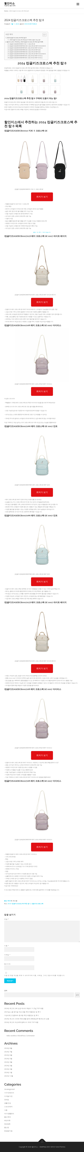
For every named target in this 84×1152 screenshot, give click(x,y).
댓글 (6, 919)
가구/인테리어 (9, 1093)
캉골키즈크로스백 (37, 904)
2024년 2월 (8, 1069)
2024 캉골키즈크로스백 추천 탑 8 (16, 38)
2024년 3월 (8, 1066)
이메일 (7, 955)
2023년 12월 (8, 1076)
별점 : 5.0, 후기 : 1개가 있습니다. (42, 232)
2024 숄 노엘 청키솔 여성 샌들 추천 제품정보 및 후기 (22, 1012)
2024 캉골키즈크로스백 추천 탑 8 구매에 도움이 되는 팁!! (25, 40)
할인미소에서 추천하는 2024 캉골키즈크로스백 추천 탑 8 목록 (25, 42)
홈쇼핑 (6, 1127)
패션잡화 (7, 1124)
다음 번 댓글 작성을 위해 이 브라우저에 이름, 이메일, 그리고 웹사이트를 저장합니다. (34, 975)
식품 (5, 1110)
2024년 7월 (8, 1052)
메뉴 (77, 4)
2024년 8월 (8, 1048)
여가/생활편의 (9, 1114)
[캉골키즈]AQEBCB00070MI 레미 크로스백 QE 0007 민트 (25, 50)
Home (6, 11)
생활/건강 (7, 1103)
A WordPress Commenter (26, 1036)
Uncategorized (9, 1089)
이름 (6, 946)
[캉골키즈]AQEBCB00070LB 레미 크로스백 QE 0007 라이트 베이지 (28, 46)
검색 (5, 991)
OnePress (43, 1147)
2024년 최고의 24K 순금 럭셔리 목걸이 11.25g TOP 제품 (23, 1008)
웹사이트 (7, 964)
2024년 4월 (8, 1062)
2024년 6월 (8, 1055)
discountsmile (31, 24)
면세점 (6, 1100)
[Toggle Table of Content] (43, 35)
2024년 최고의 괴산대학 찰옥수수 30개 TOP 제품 (21, 1022)
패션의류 (7, 1120)
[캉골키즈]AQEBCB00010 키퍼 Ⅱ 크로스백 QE (22, 44)
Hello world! (10, 1036)
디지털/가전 (8, 1096)
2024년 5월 (8, 1059)
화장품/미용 (8, 1131)
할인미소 (9, 3)
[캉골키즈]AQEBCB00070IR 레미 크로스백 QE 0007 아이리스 (26, 48)
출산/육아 (7, 901)
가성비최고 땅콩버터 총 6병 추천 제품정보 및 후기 (21, 1015)
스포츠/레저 (8, 1107)
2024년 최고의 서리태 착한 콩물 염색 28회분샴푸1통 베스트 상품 (26, 1019)
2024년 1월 (8, 1072)
